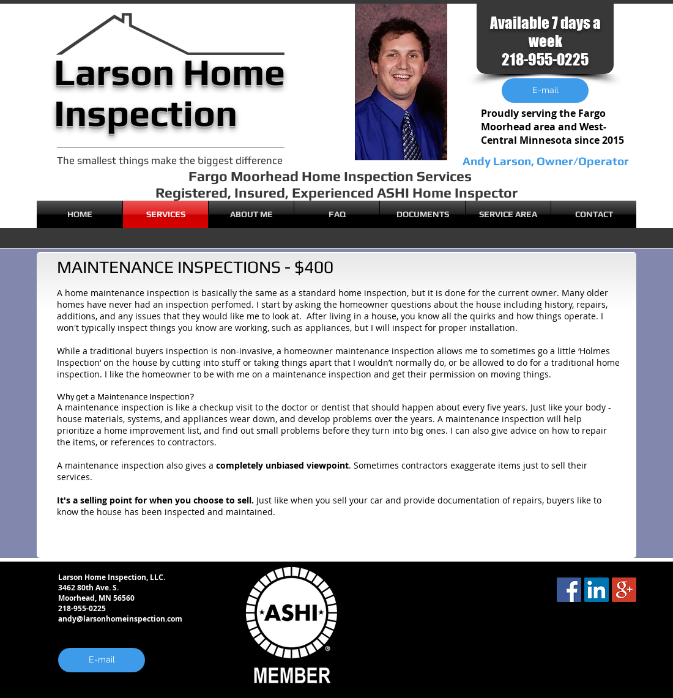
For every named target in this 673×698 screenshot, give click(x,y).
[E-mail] (101, 660)
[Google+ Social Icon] (624, 589)
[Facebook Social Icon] (569, 589)
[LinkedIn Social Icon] (596, 589)
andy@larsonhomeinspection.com (120, 619)
